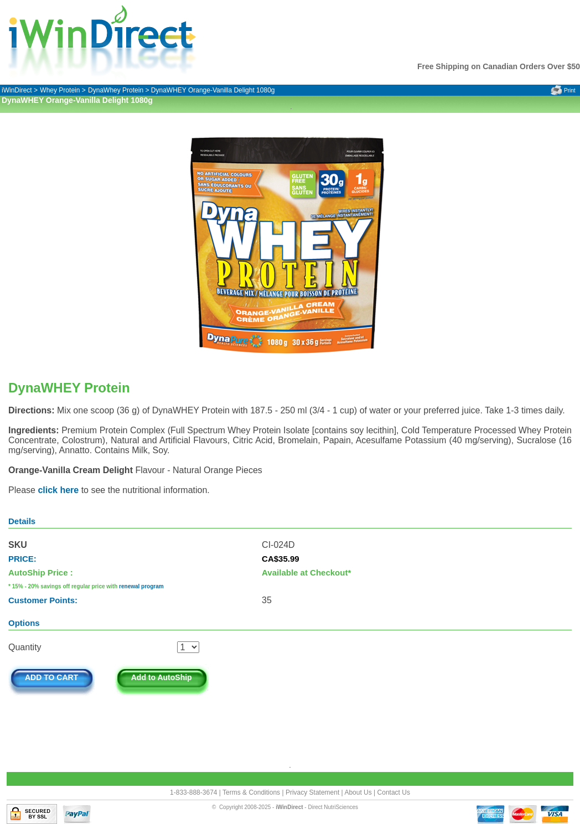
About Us (359, 792)
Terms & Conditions (252, 792)
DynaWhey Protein (115, 90)
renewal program (141, 586)
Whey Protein (60, 90)
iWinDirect (17, 90)
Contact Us (393, 792)
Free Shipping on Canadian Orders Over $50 (498, 66)
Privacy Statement (313, 792)
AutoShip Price (38, 572)
